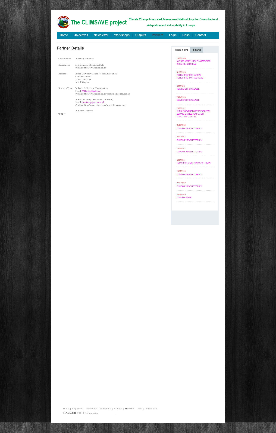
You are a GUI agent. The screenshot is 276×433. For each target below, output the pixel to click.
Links (139, 408)
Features (196, 49)
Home (66, 408)
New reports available (188, 89)
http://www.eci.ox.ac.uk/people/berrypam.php (105, 105)
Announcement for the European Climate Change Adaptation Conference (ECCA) (193, 114)
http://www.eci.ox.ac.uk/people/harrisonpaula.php (107, 93)
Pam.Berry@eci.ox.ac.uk (92, 102)
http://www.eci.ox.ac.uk (95, 67)
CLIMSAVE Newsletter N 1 (189, 186)
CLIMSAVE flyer (184, 197)
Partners (129, 408)
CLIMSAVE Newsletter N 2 (189, 174)
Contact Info (151, 408)
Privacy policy (91, 413)
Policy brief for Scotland (190, 78)
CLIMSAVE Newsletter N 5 (189, 128)
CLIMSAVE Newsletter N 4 (189, 140)
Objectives (77, 408)
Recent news (181, 49)
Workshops (105, 408)
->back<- (61, 113)
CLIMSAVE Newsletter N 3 (189, 152)
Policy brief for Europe (189, 75)
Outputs (118, 408)
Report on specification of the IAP (194, 163)
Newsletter (91, 408)
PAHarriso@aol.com (91, 91)
